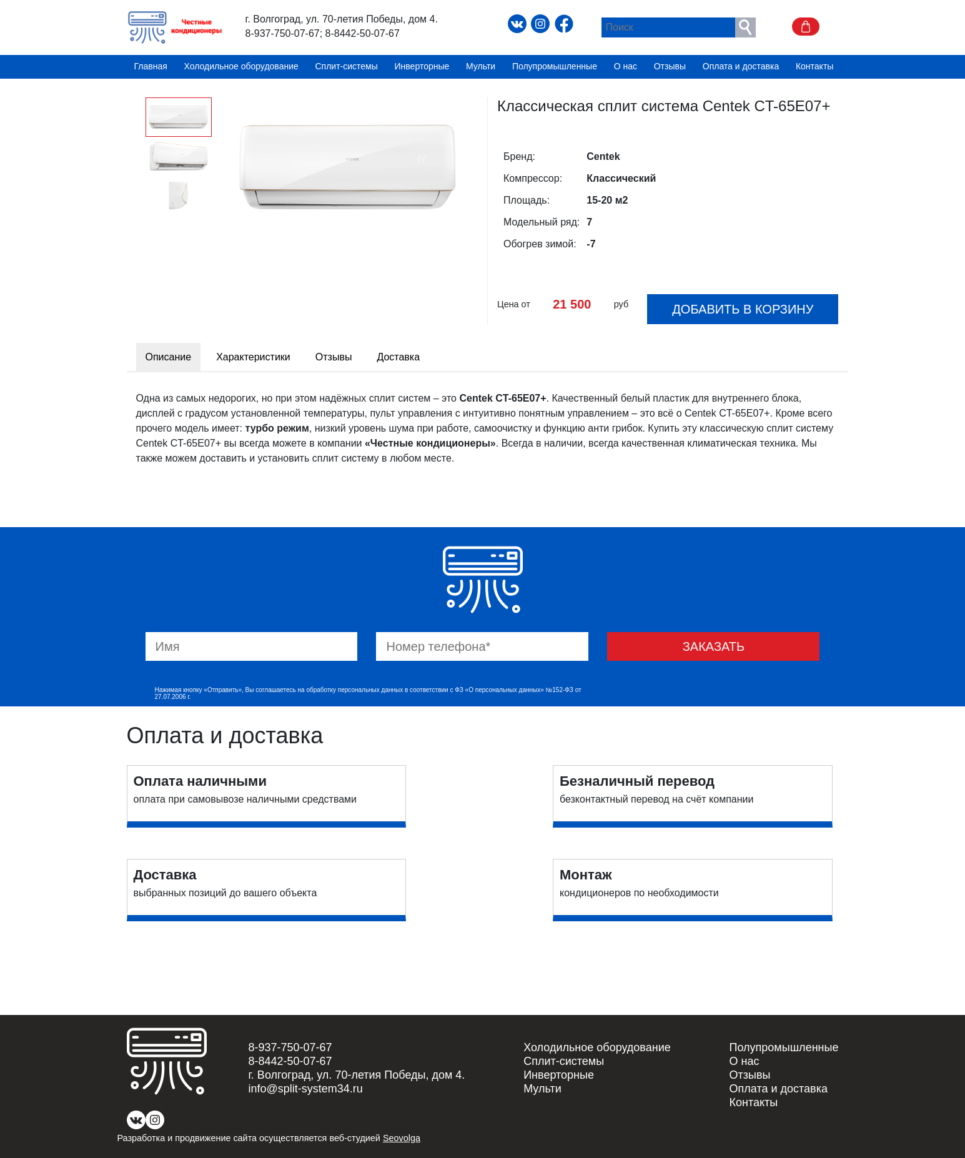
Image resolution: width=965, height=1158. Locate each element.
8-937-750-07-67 (282, 33)
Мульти (480, 66)
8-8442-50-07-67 (362, 33)
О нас (625, 66)
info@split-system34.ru (306, 1088)
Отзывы (670, 66)
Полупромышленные (554, 66)
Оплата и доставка (741, 66)
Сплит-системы (346, 66)
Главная (150, 66)
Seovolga (401, 1138)
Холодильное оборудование (241, 66)
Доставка (398, 357)
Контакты (814, 66)
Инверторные (422, 66)
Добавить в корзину (742, 309)
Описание (169, 357)
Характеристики (253, 357)
